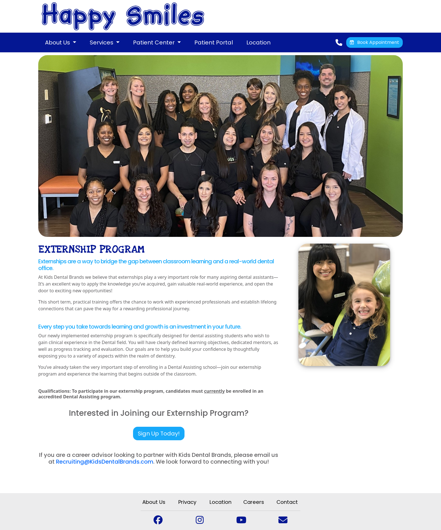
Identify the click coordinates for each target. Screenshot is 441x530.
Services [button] (102, 42)
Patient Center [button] (154, 42)
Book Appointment (374, 42)
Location (258, 42)
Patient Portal (213, 42)
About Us (153, 502)
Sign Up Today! (159, 433)
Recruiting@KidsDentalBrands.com (104, 462)
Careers (253, 502)
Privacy (187, 502)
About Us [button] (58, 42)
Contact (287, 502)
